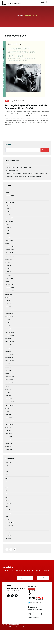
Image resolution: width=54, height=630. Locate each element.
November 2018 (9, 376)
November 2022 (9, 288)
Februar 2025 (9, 218)
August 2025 (8, 205)
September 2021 (9, 316)
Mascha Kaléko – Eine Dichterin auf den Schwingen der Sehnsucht (23, 177)
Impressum (5, 627)
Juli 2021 (7, 319)
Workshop (8, 535)
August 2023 (8, 259)
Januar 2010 (8, 437)
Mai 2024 (8, 231)
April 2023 (8, 272)
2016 (6, 465)
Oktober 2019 (9, 357)
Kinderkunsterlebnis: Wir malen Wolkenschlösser (18, 167)
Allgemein (8, 503)
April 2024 (8, 234)
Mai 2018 (7, 392)
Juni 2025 (8, 208)
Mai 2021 (7, 322)
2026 (6, 497)
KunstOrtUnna (9, 526)
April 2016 (8, 430)
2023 (6, 487)
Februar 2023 (9, 278)
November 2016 (9, 421)
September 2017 (9, 405)
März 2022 (8, 303)
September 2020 (9, 342)
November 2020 (9, 335)
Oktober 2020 (9, 338)
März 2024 (8, 237)
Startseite (20, 15)
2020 (6, 478)
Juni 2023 (8, 265)
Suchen (8, 145)
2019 (6, 475)
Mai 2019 (7, 364)
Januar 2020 (8, 351)
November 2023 (9, 250)
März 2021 (8, 326)
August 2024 (8, 224)
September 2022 (9, 291)
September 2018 (9, 383)
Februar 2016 (8, 433)
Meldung (7, 532)
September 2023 (9, 256)
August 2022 (8, 294)
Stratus (7, 164)
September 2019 (9, 361)
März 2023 (8, 275)
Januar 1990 (8, 443)
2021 (6, 481)
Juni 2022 (8, 297)
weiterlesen (10, 130)
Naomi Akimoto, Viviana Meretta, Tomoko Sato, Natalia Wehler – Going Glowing (26, 173)
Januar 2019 (8, 373)
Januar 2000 (8, 440)
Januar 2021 (8, 329)
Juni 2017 (8, 411)
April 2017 (8, 414)
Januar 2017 (8, 418)
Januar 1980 (8, 446)
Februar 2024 (9, 240)
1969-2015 (8, 462)
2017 (6, 468)
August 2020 (8, 345)
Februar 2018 (8, 399)
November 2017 (9, 402)
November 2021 (9, 310)
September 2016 (9, 424)
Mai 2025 (7, 211)
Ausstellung (8, 510)
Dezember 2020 (9, 332)
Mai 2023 (7, 269)
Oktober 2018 (9, 380)
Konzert (7, 519)
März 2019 (8, 370)
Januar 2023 (8, 281)
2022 (7, 101)
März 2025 (8, 215)
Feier (6, 516)
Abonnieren (42, 578)
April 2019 (8, 367)
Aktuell (7, 500)
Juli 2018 (7, 386)
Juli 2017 (7, 408)
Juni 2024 (8, 227)
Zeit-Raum (8, 538)
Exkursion (8, 513)
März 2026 (8, 189)
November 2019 (9, 354)
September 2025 (9, 202)
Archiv (7, 507)
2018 (6, 472)
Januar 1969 (8, 449)
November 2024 (9, 221)
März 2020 (8, 348)
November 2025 (9, 196)
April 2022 (8, 300)
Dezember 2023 (9, 246)
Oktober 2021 (9, 313)
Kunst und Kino (9, 522)
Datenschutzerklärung (14, 627)
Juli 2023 (7, 262)
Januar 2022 (8, 307)
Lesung (7, 529)
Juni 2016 (8, 427)
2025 (6, 494)
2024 (6, 491)
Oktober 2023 (9, 253)
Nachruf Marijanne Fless (11, 170)
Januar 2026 (8, 192)
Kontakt (22, 627)
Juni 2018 (8, 389)
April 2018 (8, 395)
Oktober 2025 (9, 199)
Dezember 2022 (9, 284)
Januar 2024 (8, 243)
